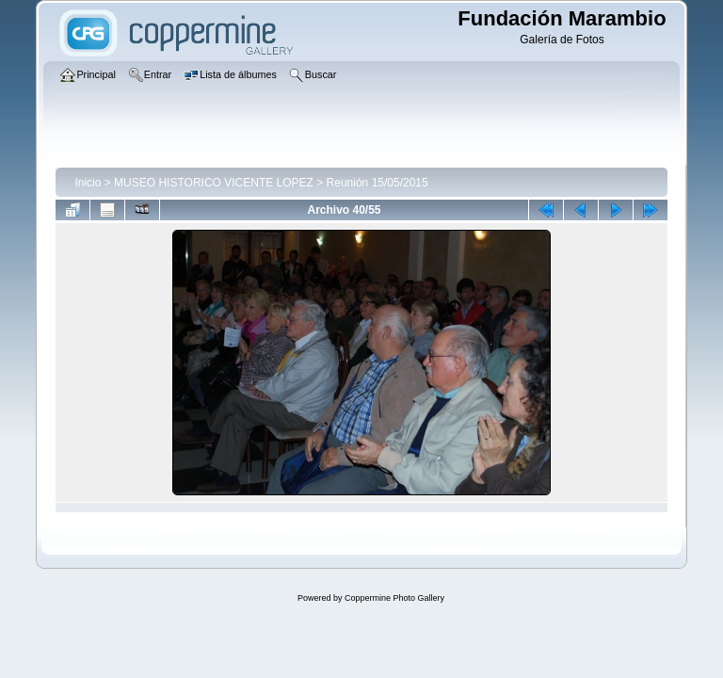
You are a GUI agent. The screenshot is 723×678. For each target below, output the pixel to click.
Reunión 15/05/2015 (377, 182)
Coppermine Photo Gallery (394, 598)
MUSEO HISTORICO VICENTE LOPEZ (213, 182)
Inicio (87, 182)
